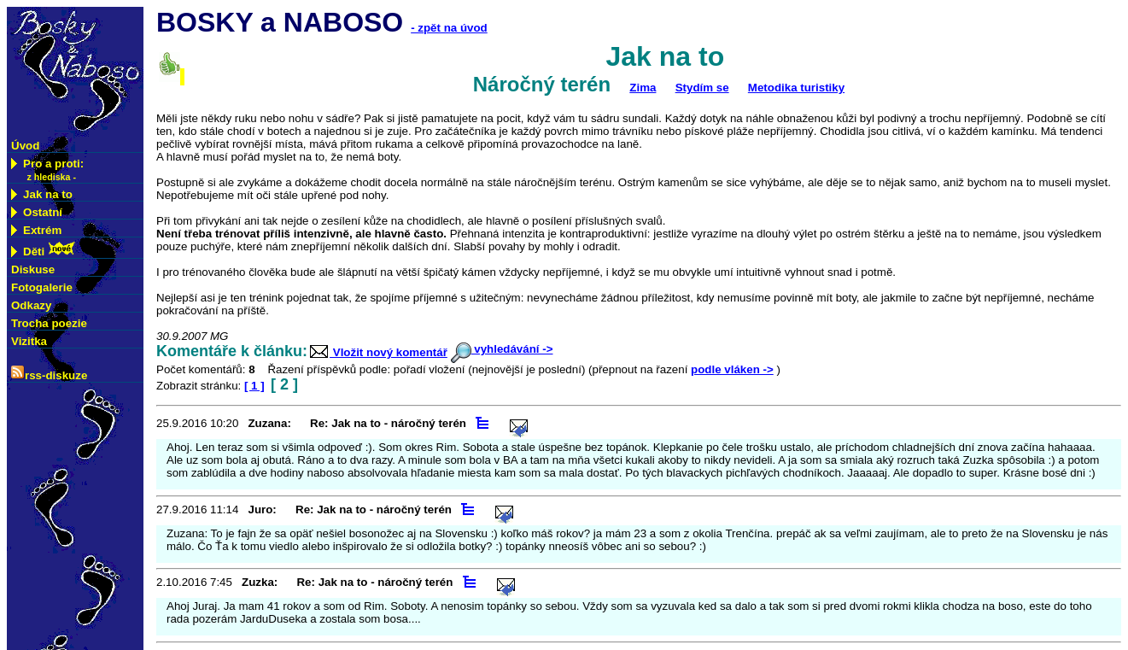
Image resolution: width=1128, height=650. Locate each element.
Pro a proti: (47, 170)
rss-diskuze (49, 374)
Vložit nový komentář (377, 352)
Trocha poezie (49, 323)
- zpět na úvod (449, 27)
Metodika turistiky (796, 87)
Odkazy (31, 305)
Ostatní (36, 212)
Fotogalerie (42, 287)
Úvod (25, 145)
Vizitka (29, 341)
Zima (642, 87)
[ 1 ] (254, 385)
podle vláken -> (732, 369)
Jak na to (42, 194)
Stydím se (702, 87)
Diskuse (33, 269)
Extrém (36, 230)
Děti (43, 250)
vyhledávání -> (502, 349)
